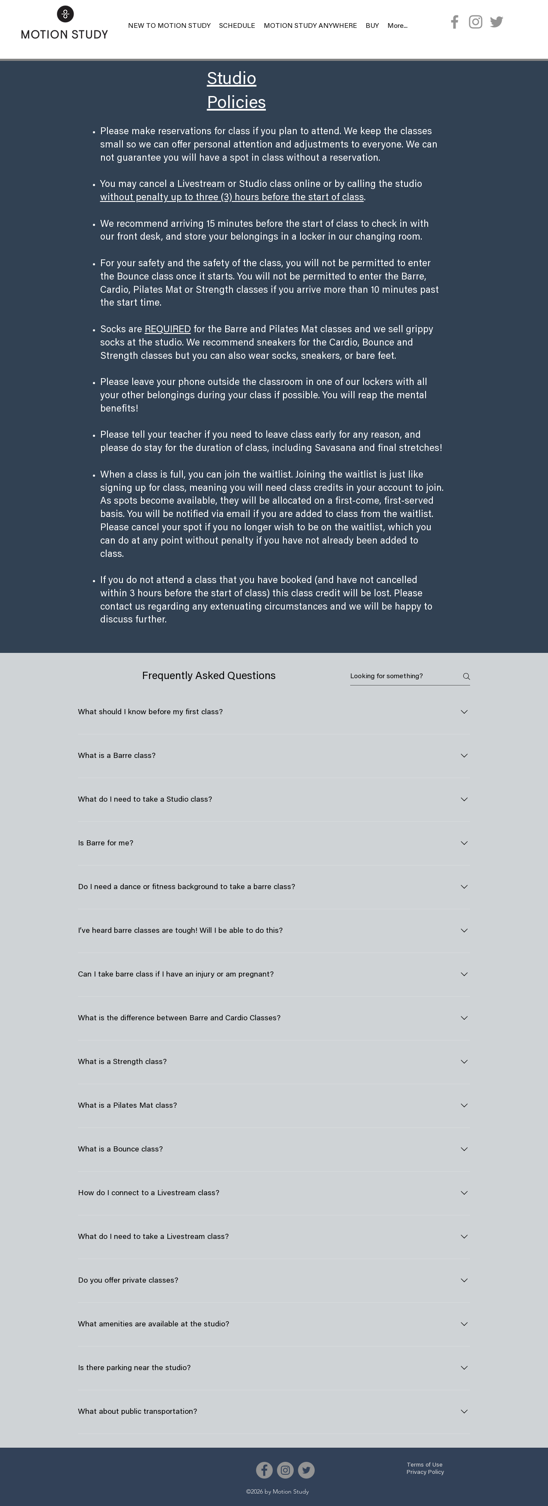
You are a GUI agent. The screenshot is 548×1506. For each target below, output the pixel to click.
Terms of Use (425, 1465)
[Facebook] (455, 22)
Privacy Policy (425, 1473)
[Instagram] (476, 22)
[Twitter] (497, 22)
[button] (372, 26)
